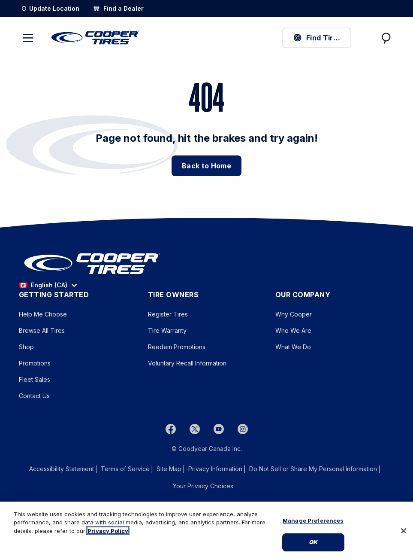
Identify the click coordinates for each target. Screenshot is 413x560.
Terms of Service (125, 468)
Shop (26, 346)
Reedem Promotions (176, 346)
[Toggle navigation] (28, 38)
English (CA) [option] (43, 285)
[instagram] (243, 429)
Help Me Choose (43, 314)
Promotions (35, 363)
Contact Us (34, 395)
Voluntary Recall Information (187, 363)
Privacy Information (215, 468)
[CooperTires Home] (95, 38)
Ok (313, 542)
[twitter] (195, 429)
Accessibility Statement (61, 468)
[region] (206, 531)
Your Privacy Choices (203, 486)
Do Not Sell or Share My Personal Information (313, 469)
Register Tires (168, 314)
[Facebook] (171, 429)
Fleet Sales (34, 379)
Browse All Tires (42, 330)
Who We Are (293, 330)
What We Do (293, 346)
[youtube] (219, 429)
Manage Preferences (313, 520)
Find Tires (316, 38)
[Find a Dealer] (118, 8)
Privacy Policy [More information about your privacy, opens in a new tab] (107, 530)
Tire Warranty (167, 330)
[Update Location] (50, 8)
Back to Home (206, 165)
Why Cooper (293, 314)
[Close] (403, 530)
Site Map (169, 468)
